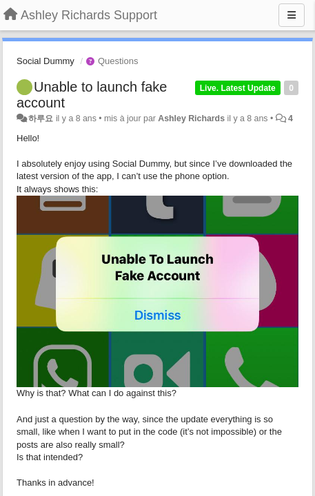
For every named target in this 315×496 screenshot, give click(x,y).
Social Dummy (45, 61)
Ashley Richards (191, 118)
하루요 (40, 118)
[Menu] (291, 15)
